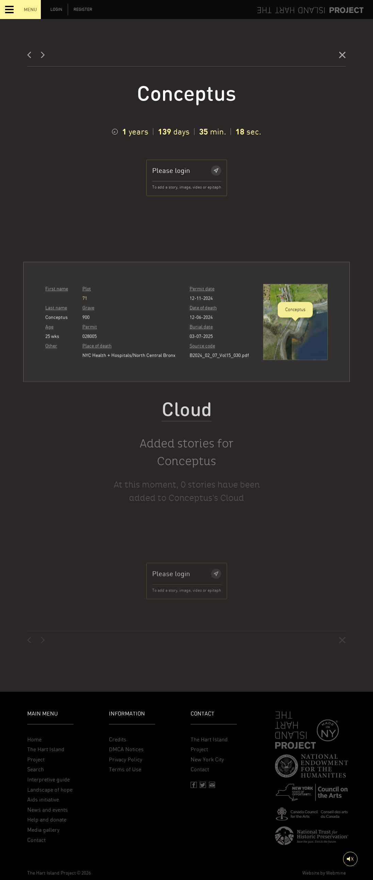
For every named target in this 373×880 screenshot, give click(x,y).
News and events (47, 810)
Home (34, 739)
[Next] (43, 56)
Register (83, 9)
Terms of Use (125, 769)
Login (56, 9)
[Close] (342, 56)
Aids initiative (43, 799)
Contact (36, 840)
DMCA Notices (126, 749)
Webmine (336, 873)
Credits (117, 739)
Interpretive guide (48, 779)
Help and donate (46, 819)
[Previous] (31, 56)
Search (35, 769)
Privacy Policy (125, 759)
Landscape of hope (49, 790)
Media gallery (43, 830)
